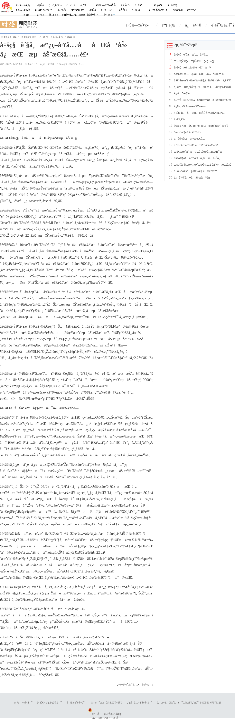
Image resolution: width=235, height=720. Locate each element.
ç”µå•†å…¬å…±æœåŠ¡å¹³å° (80, 14)
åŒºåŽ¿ (62, 9)
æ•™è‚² (191, 9)
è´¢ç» (28, 14)
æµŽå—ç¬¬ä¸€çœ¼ (49, 5)
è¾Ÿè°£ (125, 5)
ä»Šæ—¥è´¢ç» (139, 25)
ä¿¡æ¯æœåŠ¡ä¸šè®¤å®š (106, 702)
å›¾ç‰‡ (178, 9)
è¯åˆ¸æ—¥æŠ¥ (45, 64)
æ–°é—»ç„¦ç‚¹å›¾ (53, 36)
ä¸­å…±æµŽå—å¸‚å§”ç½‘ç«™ (34, 9)
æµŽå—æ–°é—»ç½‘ (102, 9)
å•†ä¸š (40, 14)
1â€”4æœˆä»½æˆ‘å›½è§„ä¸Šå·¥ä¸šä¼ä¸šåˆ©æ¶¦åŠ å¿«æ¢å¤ (201, 80)
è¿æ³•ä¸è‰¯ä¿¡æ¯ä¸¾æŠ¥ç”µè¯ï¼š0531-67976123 (189, 702)
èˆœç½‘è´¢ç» (30, 36)
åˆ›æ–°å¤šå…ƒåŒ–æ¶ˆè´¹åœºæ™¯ (196, 171)
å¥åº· (138, 5)
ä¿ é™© (193, 25)
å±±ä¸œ (136, 9)
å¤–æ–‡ (108, 14)
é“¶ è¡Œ (168, 25)
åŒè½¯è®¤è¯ (77, 702)
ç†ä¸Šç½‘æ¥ (158, 9)
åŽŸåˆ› (123, 9)
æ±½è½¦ (172, 5)
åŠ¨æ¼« (53, 14)
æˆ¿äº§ (158, 5)
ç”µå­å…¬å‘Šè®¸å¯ (139, 702)
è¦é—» (71, 5)
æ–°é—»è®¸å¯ (23, 702)
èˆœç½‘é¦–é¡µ (8, 36)
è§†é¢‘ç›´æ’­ (77, 9)
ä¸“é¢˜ (83, 5)
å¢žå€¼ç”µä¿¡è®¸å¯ (49, 702)
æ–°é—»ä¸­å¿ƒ (24, 5)
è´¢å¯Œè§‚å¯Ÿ (223, 25)
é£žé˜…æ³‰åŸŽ (106, 5)
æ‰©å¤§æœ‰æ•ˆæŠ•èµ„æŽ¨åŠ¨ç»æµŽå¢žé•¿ (201, 164)
